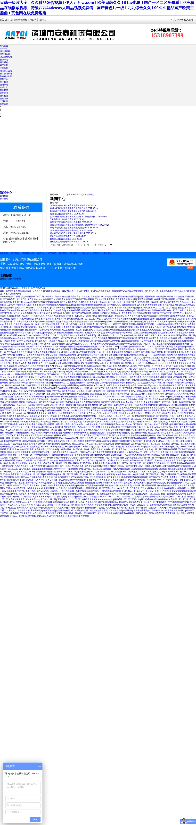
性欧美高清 (14, 513)
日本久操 (82, 410)
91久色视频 (25, 421)
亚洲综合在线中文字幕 (15, 385)
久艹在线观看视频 (139, 360)
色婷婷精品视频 (89, 416)
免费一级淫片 (17, 341)
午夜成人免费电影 (152, 410)
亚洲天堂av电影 (27, 480)
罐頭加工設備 (6, 71)
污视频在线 (55, 399)
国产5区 (180, 371)
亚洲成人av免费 (20, 363)
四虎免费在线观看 (178, 316)
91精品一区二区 (111, 449)
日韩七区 (78, 474)
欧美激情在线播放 (175, 469)
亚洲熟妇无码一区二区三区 (94, 330)
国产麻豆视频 (31, 344)
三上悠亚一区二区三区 (150, 452)
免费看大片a (7, 327)
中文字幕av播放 (112, 458)
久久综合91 (18, 302)
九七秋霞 (93, 316)
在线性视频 (68, 488)
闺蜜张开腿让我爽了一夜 (53, 346)
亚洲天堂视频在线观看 (101, 374)
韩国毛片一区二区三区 (96, 324)
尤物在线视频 (114, 371)
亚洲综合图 (21, 371)
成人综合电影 (99, 377)
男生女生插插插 (18, 346)
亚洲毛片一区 (63, 446)
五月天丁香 (71, 477)
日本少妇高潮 (59, 477)
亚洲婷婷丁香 (109, 469)
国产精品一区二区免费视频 (182, 444)
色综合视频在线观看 (47, 380)
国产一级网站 (31, 483)
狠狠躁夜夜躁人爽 (55, 485)
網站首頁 (4, 46)
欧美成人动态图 (184, 380)
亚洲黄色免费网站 (145, 299)
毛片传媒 (111, 446)
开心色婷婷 (78, 430)
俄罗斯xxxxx (21, 502)
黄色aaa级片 (171, 349)
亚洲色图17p (149, 441)
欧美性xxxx (19, 307)
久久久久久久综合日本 (110, 427)
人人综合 (190, 310)
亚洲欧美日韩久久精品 (94, 333)
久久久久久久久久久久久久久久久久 (172, 363)
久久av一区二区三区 (112, 496)
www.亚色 (56, 330)
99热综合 (135, 469)
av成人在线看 (123, 488)
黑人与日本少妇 (109, 394)
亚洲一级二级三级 (68, 324)
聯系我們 (4, 90)
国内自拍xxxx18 (125, 449)
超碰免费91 (116, 455)
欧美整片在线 (169, 460)
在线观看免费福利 (148, 383)
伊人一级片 (93, 358)
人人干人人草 (133, 316)
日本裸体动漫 (170, 474)
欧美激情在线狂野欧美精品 (46, 449)
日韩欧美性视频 (105, 424)
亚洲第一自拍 (17, 391)
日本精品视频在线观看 (167, 485)
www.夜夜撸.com (149, 419)
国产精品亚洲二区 (8, 321)
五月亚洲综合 (164, 424)
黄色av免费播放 (27, 319)
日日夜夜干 (54, 355)
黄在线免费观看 (140, 510)
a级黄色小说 (59, 494)
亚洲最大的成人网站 (47, 385)
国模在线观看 (74, 363)
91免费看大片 (112, 377)
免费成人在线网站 (70, 408)
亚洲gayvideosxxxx (179, 405)
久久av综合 (155, 427)
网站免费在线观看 (29, 458)
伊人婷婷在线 (154, 510)
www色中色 (21, 413)
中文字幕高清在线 (66, 413)
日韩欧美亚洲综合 (136, 355)
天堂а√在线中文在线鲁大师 (132, 335)
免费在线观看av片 (78, 383)
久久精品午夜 (153, 369)
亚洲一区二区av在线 (154, 460)
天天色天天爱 (166, 313)
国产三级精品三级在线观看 (82, 299)
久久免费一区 (91, 438)
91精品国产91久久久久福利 (18, 358)
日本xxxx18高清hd (103, 396)
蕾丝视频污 (56, 408)
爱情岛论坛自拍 (103, 455)
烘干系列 (4, 65)
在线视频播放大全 (54, 358)
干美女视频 (79, 455)
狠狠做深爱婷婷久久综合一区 (180, 344)
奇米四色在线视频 (148, 316)
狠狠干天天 (57, 352)
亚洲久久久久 (31, 380)
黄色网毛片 (25, 388)
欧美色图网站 (182, 391)
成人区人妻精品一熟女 (137, 433)
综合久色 (7, 463)
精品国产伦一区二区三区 (103, 307)
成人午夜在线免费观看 (85, 335)
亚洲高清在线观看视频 (137, 438)
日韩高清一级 (143, 505)
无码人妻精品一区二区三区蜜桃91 (62, 338)
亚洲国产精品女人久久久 (77, 344)
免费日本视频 (97, 449)
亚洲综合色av (13, 449)
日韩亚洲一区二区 (61, 383)
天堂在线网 (57, 502)
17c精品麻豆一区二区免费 (88, 427)
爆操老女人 (108, 483)
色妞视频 (84, 516)
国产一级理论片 (155, 483)
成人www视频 (43, 491)
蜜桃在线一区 (154, 433)
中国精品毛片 (107, 444)
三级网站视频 (80, 491)
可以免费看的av (33, 499)
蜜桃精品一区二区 (171, 358)
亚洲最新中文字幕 (125, 321)
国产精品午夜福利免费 (76, 480)
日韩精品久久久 (25, 505)
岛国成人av (111, 321)
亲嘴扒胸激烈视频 (168, 410)
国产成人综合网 (70, 410)
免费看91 (174, 477)
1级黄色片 (9, 433)
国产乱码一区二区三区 (150, 494)
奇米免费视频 (145, 405)
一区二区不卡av (153, 458)
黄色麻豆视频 (62, 321)
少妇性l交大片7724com (146, 363)
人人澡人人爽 (9, 377)
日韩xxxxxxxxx (58, 469)
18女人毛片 (133, 369)
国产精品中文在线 (170, 435)
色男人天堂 (39, 480)
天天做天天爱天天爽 (149, 469)
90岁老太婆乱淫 (54, 433)
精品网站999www (46, 427)
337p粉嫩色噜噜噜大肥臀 (115, 433)
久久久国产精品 (74, 369)
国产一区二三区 (163, 402)
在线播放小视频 (44, 391)
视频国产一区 (83, 485)
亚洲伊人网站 (155, 435)
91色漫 (159, 296)
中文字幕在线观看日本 (131, 427)
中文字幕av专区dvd (174, 480)
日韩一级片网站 (65, 430)
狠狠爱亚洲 (90, 483)
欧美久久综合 (99, 463)
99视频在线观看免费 (74, 366)
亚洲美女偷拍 (163, 316)
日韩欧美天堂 (80, 327)
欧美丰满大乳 (100, 385)
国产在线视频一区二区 (166, 416)
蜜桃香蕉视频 (36, 510)
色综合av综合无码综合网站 (93, 321)
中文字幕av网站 (12, 388)
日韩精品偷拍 (32, 402)
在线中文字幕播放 (168, 369)
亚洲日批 (185, 455)
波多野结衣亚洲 (53, 396)
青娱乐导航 (47, 477)
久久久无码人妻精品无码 (17, 394)
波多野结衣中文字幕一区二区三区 (146, 444)
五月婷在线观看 (72, 463)
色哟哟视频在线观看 (41, 452)
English (179, 19)
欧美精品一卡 (35, 508)
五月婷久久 (66, 444)
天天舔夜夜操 (40, 374)
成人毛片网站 (183, 369)
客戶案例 (4, 93)
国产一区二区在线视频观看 (71, 466)
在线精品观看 (111, 333)
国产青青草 (143, 338)
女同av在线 (8, 419)
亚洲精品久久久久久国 (67, 499)
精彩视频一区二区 (32, 430)
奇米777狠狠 (98, 458)
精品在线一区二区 (16, 380)
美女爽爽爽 (33, 363)
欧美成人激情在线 (151, 388)
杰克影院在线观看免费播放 (102, 408)
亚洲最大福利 (92, 480)
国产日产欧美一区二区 (10, 313)
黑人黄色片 (153, 466)
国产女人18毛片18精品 (59, 299)
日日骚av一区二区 (156, 360)
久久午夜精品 (18, 408)
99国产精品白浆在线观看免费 (125, 296)
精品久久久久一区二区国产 (153, 349)
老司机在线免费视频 (171, 330)
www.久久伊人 (6, 324)
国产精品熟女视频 (149, 333)
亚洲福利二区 (42, 405)
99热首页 (86, 433)
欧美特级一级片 (137, 460)
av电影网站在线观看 (157, 310)
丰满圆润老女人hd (76, 388)
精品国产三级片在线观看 (73, 483)
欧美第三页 (167, 430)
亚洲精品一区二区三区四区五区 (169, 441)
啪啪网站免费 (70, 394)
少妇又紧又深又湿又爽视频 (132, 421)
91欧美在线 (53, 413)
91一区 (160, 474)
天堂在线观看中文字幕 (104, 299)
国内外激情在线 (130, 338)
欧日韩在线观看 (36, 394)
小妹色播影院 (104, 438)
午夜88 (103, 446)
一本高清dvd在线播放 (164, 324)
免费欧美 (22, 494)
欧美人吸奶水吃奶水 (139, 513)
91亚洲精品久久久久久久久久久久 (92, 399)
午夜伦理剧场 (75, 321)
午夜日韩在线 (150, 335)
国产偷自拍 (32, 299)
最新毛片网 (65, 421)
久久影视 (173, 452)
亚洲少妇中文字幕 (141, 413)
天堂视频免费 (100, 505)
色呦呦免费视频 (93, 349)
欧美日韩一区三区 (33, 296)
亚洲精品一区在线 (49, 430)
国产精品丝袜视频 (22, 333)
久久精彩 (166, 444)
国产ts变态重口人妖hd (96, 383)
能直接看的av (50, 474)
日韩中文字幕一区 (46, 344)
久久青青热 (60, 344)
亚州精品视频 (30, 516)
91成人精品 (134, 494)
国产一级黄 (168, 296)
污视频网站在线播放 (19, 438)
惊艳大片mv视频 (77, 502)
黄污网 (99, 483)
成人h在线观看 (23, 349)
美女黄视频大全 (128, 363)
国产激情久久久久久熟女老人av (178, 394)
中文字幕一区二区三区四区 (154, 344)
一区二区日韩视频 (105, 416)
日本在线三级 (76, 360)
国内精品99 (182, 474)
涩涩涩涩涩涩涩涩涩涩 (41, 469)
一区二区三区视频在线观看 (165, 449)
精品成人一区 (157, 374)
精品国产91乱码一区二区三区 (174, 413)
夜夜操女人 (49, 333)
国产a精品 (7, 485)
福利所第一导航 (131, 405)
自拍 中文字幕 (24, 369)
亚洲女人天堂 (69, 352)
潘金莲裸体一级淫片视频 (67, 471)
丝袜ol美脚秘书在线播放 (133, 430)
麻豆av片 (141, 491)
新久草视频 (94, 313)
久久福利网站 (180, 488)
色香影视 (163, 338)
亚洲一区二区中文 (54, 377)
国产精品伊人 (35, 360)
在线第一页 (122, 369)
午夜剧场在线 (164, 419)
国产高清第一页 (140, 424)
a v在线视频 (155, 413)
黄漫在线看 (90, 455)
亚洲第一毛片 (33, 371)
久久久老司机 (189, 321)
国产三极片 (112, 302)
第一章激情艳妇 (69, 405)
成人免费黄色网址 (152, 327)
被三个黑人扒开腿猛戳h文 (104, 452)
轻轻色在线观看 (97, 485)
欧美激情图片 (31, 330)
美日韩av (150, 491)
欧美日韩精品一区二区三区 (14, 405)
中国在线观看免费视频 (39, 438)
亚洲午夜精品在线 (35, 410)
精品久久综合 (142, 371)
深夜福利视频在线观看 (26, 321)
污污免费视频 (70, 485)
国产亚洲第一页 (140, 483)
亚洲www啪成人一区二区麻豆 (107, 363)
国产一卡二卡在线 (46, 363)
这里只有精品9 (6, 446)
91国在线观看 (9, 460)
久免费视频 (119, 358)
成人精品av (109, 319)
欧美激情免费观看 (16, 499)
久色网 (133, 299)
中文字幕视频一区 (146, 366)
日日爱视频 (134, 488)
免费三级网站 (113, 505)
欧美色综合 (134, 452)
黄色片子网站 (83, 477)
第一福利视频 (11, 399)
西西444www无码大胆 (127, 366)
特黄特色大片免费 (81, 402)
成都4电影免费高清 (165, 438)
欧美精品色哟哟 (141, 496)
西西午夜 (36, 305)
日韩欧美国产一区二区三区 (142, 346)
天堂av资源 (29, 341)
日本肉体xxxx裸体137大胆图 (71, 438)
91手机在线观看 (136, 324)
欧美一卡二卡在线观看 (183, 427)
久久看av (80, 424)
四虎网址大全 (160, 355)
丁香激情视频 (72, 469)
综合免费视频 (157, 352)
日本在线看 (170, 471)
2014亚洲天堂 (63, 360)
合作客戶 (96, 253)
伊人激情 (35, 324)
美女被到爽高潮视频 (53, 410)
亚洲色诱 (163, 469)
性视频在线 (105, 313)
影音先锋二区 (44, 327)
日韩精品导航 (59, 310)
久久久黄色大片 (43, 307)
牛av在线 (42, 377)
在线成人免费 (163, 321)
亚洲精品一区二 (16, 516)
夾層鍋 (9, 279)
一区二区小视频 (164, 383)
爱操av (61, 316)
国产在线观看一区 (91, 494)
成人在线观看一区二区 (121, 471)
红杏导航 (172, 338)
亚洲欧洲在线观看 (123, 446)
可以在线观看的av (33, 408)
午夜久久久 (137, 358)
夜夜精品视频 (44, 483)
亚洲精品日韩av (158, 455)
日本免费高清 (171, 360)
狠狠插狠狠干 (116, 338)
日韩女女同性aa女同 (149, 488)
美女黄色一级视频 (48, 416)
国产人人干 (159, 471)
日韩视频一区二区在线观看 (61, 491)
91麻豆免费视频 (22, 433)
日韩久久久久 (171, 380)
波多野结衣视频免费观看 (87, 346)
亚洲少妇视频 (117, 380)
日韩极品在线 (86, 452)
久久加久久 (114, 335)
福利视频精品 (37, 333)
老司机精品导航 (185, 435)
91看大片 (33, 377)
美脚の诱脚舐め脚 (147, 296)
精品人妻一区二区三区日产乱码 (89, 319)
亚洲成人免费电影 (11, 474)
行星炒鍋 (17, 279)
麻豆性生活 (105, 471)
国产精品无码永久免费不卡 (45, 505)
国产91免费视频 (168, 299)
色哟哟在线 (140, 480)
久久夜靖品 (138, 449)
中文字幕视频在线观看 (34, 419)
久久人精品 (43, 299)
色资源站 (31, 405)
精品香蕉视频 (72, 385)
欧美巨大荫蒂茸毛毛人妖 (37, 355)
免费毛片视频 (46, 310)
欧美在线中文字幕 (41, 444)
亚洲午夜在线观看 (158, 319)
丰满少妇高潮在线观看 (124, 307)
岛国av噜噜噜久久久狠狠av (67, 458)
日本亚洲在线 (9, 502)
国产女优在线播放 (168, 371)
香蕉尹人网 (190, 319)
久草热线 (190, 399)
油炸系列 (4, 68)
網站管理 (107, 253)
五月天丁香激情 (122, 299)
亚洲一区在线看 (108, 391)
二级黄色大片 (187, 505)
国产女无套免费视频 (69, 302)
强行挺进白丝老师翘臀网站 (26, 327)
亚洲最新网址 (183, 341)
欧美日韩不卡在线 (45, 441)
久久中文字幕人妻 (180, 388)
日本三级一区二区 (92, 444)
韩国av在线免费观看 (161, 405)
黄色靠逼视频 (41, 341)
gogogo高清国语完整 (33, 302)
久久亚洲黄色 (61, 508)
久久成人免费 (183, 352)
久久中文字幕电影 (109, 349)
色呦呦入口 (21, 355)
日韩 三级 (125, 460)
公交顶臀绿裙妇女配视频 (50, 435)
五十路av (46, 408)
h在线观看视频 (33, 446)
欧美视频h (127, 510)
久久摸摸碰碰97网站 (29, 313)
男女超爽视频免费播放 (124, 319)
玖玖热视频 (179, 296)
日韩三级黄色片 (168, 327)
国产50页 (103, 405)
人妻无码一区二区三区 (36, 338)
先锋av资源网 (13, 496)
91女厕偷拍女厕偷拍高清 (63, 455)
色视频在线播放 (21, 466)
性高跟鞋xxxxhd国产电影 (95, 366)
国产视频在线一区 (68, 399)
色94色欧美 (84, 302)
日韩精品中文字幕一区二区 (139, 399)
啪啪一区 (171, 310)
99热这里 (81, 324)
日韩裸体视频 (116, 430)
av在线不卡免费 (27, 449)
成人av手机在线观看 (80, 510)
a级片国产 (122, 302)
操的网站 (56, 421)
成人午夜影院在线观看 (86, 352)
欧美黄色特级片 (140, 310)
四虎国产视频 (177, 424)
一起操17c (135, 471)
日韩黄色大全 (71, 371)
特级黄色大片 (24, 424)
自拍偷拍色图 (140, 321)
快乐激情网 (48, 488)
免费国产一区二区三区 (14, 483)
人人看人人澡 (68, 358)
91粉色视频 (80, 413)
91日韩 (125, 324)
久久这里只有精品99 (22, 471)
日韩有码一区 (104, 380)
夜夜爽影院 (170, 513)
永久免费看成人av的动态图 (69, 416)
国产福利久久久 (114, 305)
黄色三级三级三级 (40, 496)
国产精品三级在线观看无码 (113, 402)
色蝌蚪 (157, 299)
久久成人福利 (61, 363)
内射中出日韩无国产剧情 (96, 502)
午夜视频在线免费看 (64, 333)
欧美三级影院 (78, 444)
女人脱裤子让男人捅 (166, 333)
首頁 (82, 194)
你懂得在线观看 (76, 419)
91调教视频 (92, 327)
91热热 (41, 316)
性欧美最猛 (133, 374)
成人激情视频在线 (92, 466)
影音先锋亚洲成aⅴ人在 (17, 310)
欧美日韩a (118, 483)
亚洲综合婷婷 (36, 366)
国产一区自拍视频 (47, 371)
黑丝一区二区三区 (65, 474)
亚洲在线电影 (118, 410)
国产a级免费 (84, 408)
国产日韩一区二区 (128, 505)
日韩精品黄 (141, 313)
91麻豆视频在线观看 (130, 341)
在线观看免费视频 (122, 444)
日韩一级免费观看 (134, 416)
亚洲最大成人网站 (176, 421)
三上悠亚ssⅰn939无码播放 (55, 369)
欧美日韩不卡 (138, 446)
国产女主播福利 (176, 396)
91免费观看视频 (129, 305)
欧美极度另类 (18, 330)
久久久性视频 (113, 383)
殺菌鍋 (3, 279)
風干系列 (4, 62)
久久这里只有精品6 (98, 302)
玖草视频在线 (178, 383)
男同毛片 (59, 394)
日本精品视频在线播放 (138, 435)
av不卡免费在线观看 (167, 391)
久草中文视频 (183, 338)
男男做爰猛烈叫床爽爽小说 (19, 452)
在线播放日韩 (121, 316)
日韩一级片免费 (103, 352)
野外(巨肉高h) (87, 363)
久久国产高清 (26, 496)
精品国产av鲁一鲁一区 (140, 385)
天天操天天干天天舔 (102, 435)
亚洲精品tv (95, 296)
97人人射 (24, 360)
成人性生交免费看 (185, 485)
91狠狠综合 (138, 441)
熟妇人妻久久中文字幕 (154, 380)
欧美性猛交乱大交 (91, 446)
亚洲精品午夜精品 (111, 421)
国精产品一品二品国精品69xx (89, 496)
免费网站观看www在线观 (161, 505)
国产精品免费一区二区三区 (14, 299)
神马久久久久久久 (34, 488)
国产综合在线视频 (46, 402)
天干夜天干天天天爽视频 (15, 410)
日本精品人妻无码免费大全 (131, 502)
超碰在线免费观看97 (24, 374)
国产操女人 (92, 460)
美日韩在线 (181, 310)
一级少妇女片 (15, 458)
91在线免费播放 (39, 471)
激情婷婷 (15, 319)
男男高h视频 (59, 441)
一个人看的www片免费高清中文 (136, 455)
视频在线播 (110, 463)
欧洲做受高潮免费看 (134, 410)
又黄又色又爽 (34, 310)
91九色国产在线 (91, 380)
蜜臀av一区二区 (188, 335)
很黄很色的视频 (48, 360)
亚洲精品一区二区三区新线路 (127, 499)
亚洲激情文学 (110, 513)
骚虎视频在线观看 (182, 463)
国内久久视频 (167, 458)
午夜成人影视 (176, 321)
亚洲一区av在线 (106, 358)
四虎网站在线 (100, 305)
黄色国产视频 (171, 366)
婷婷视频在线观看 (85, 396)
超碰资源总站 (13, 480)
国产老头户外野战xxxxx (178, 302)
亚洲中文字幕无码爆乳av (165, 341)
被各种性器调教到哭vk (122, 441)
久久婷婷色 (61, 305)
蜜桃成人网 (36, 424)
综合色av (153, 496)
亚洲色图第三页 (129, 491)
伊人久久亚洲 (174, 335)
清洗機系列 (5, 51)
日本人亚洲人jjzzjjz (22, 324)
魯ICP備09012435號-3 (32, 267)
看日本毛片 (35, 485)
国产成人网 (96, 488)
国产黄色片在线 (109, 488)
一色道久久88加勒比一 (26, 460)
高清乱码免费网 (63, 510)
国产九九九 (88, 505)
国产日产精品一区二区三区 (40, 383)
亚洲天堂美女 (97, 433)
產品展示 (4, 48)
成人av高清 (106, 296)
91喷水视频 (76, 421)
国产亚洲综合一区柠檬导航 (124, 466)
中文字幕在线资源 (119, 352)
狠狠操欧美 (23, 335)
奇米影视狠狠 (73, 516)
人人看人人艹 (11, 510)
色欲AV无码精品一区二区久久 (158, 446)
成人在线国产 (147, 471)
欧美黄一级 (10, 413)
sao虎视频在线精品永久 (39, 335)
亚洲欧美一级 (71, 316)
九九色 (66, 502)
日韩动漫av (183, 349)
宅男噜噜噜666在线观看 (110, 491)
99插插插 (61, 385)
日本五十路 (83, 316)
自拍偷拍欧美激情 (89, 310)
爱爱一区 (161, 480)
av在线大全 (106, 466)
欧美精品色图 (105, 410)
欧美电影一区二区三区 (178, 499)
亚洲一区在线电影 (162, 491)
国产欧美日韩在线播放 (64, 319)
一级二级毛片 (53, 341)
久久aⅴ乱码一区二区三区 (129, 333)
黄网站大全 (116, 313)
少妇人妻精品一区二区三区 (90, 469)
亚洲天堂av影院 (48, 305)
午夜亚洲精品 (49, 510)
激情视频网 (61, 496)
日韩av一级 (142, 466)
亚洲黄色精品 (76, 307)
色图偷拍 (86, 374)
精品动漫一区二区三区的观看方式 (93, 371)
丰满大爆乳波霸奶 (74, 494)
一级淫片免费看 (147, 341)
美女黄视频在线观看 (180, 491)
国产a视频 (145, 352)
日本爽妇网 (73, 508)
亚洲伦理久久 (43, 460)
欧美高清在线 (123, 513)
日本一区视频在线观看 (123, 327)
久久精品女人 (122, 452)
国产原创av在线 (93, 413)
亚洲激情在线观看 (186, 452)
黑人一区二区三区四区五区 (12, 430)
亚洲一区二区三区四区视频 (119, 360)
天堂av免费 (162, 335)
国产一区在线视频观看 (152, 358)
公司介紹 (4, 85)
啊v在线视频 (46, 502)
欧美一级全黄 (31, 427)
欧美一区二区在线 (73, 441)
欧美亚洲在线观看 (22, 396)
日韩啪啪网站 (122, 494)
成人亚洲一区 (60, 513)
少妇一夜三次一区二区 (126, 463)
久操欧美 (86, 296)
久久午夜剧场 (51, 419)
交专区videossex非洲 (49, 466)
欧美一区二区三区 (21, 485)
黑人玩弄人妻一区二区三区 (117, 388)
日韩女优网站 (6, 488)
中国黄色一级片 (183, 299)
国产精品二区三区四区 (146, 474)
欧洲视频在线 (141, 396)
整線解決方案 (6, 76)
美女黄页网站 (136, 388)
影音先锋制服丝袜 (43, 352)
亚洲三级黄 (116, 344)
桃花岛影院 (171, 466)
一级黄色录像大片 (67, 449)
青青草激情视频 (154, 305)
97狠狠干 (150, 394)
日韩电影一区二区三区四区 (88, 391)
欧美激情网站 (166, 388)
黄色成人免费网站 (68, 355)
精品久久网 (101, 474)
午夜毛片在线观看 (120, 374)
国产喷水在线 (187, 330)
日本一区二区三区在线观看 (144, 485)
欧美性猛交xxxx (22, 477)
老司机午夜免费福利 (123, 310)
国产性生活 (111, 369)
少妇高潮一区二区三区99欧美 (75, 313)
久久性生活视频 (123, 469)
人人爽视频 (48, 349)
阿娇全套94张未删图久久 (62, 327)
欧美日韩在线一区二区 (55, 480)
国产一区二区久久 (48, 446)
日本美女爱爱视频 (69, 396)
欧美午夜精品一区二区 (130, 383)
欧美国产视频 (6, 455)
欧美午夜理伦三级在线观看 (42, 388)
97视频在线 (49, 394)
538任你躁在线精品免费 (10, 441)
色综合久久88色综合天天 (18, 416)
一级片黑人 (59, 463)
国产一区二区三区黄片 (14, 427)
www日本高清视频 (179, 419)
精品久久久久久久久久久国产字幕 (153, 408)
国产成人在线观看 (123, 485)
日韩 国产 (102, 460)
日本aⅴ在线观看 (29, 441)
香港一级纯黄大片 (45, 463)
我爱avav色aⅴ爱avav (122, 424)
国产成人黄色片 (83, 449)
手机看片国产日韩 (106, 310)
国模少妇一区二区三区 (95, 388)
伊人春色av (40, 319)
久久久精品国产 (114, 324)
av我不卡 (11, 371)
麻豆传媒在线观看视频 (14, 344)
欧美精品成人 (88, 369)
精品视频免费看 (142, 319)
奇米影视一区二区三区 (131, 419)
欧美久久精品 (134, 352)
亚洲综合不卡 (86, 458)
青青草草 (54, 438)
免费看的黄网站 (86, 385)
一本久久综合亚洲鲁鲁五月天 (164, 385)
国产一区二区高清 (145, 463)
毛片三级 (87, 307)
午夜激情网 (55, 444)
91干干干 (149, 355)
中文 (173, 19)
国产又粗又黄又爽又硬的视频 (70, 380)
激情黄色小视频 (128, 371)
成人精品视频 (25, 469)
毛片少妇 (11, 355)
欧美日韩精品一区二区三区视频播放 (93, 338)
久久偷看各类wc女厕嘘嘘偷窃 (80, 305)
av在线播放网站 (115, 510)
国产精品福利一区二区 (158, 396)
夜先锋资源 (82, 405)
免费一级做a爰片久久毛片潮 (173, 494)
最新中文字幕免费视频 (41, 421)
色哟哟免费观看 (14, 316)
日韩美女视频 (35, 477)
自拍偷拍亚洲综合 (106, 316)
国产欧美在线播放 (119, 435)
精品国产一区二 (150, 502)
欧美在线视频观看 (51, 302)
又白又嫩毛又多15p (63, 402)
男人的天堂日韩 (12, 360)
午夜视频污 (110, 485)
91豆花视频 (56, 483)
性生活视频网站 (184, 466)
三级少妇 (138, 402)
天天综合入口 (51, 316)
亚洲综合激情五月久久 (92, 421)
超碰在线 (139, 380)
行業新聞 (4, 104)
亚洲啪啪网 (151, 480)
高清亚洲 (59, 427)
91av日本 (58, 488)
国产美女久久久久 (114, 477)
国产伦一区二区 (38, 358)
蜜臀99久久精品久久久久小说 (96, 430)
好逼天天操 (112, 385)
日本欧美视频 (172, 508)
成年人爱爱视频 (113, 341)
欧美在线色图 (83, 394)
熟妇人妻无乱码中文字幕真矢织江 (51, 516)
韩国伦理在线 (96, 394)
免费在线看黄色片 (107, 494)
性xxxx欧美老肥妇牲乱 (132, 344)
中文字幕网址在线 (8, 508)
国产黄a (163, 302)
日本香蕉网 (70, 346)
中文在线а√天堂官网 (60, 307)
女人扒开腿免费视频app (173, 483)
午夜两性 (110, 474)
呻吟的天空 (135, 349)
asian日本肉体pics (169, 510)
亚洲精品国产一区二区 (94, 513)
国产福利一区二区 (48, 499)
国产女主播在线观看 (175, 319)
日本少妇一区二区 (153, 430)
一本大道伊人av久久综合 (99, 344)
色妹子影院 (112, 366)
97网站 (52, 496)
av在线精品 (37, 513)
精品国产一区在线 (29, 316)
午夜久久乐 (160, 366)
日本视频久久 (86, 377)
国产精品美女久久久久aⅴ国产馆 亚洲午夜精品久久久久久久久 (134, 330)
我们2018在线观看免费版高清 (68, 296)
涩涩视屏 (32, 463)
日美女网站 (79, 333)
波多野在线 (48, 513)
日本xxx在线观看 (100, 419)
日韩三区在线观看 (97, 341)
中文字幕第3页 (167, 433)
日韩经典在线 (97, 355)
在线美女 (178, 433)
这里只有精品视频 (181, 502)
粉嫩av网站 (152, 424)
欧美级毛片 (124, 377)
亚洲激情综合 (179, 346)
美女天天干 (59, 366)
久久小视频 (31, 491)
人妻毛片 (11, 305)
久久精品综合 (93, 491)
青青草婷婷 (163, 499)
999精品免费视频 (66, 460)
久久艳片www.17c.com (125, 474)
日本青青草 (154, 371)
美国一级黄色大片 (116, 405)
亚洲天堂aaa (68, 335)
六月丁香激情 (123, 349)
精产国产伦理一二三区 (108, 346)
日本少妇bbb (144, 374)
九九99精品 (111, 508)
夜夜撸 (170, 355)
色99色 (44, 485)
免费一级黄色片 (152, 302)
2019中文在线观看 (109, 413)
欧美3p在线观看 (105, 327)
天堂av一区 (129, 380)
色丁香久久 (151, 321)
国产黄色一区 (76, 446)
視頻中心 (4, 79)
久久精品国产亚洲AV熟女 (38, 399)
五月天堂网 (139, 327)
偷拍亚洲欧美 (89, 474)
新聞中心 (4, 98)
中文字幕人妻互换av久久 (126, 408)
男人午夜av (105, 480)
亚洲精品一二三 (165, 502)
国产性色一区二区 (136, 302)
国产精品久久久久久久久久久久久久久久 (95, 499)
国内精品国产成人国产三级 (94, 360)
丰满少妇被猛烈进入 (42, 455)
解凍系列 (4, 60)
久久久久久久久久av (117, 399)
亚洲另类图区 (153, 313)
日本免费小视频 (161, 421)
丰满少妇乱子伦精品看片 (21, 444)
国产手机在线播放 (46, 458)
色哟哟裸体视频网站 (163, 346)
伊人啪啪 (13, 369)
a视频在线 (51, 471)
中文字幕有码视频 (24, 305)
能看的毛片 (19, 419)
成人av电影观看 (10, 335)
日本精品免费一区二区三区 (31, 474)
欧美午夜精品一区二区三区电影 (131, 394)
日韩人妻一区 (55, 405)
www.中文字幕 (30, 391)
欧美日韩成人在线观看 (172, 377)
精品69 (128, 358)
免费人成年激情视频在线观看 (132, 458)
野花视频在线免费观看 (162, 399)
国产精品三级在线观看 (159, 477)
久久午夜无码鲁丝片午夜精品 (92, 508)
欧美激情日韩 (114, 419)
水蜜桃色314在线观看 (71, 433)
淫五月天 (71, 496)
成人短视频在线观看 (98, 510)
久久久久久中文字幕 (16, 491)
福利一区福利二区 (143, 508)
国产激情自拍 (77, 505)
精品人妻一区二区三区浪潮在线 (74, 341)
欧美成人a (128, 483)
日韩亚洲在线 (32, 385)
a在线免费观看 (19, 488)
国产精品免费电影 (149, 499)
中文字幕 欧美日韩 (38, 433)
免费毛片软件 (122, 391)
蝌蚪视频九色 (149, 416)
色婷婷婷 (146, 377)
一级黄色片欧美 (44, 330)
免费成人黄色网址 (75, 513)
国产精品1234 (118, 396)
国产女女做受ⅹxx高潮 (18, 383)
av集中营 (60, 371)
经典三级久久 (119, 416)
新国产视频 (149, 324)
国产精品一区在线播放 (174, 374)
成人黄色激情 (105, 441)
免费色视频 (181, 327)
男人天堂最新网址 (20, 463)
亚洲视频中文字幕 (82, 488)
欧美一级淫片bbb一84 (22, 455)
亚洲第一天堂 (81, 358)
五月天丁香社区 (128, 313)
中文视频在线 (110, 355)
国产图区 (149, 421)
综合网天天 (130, 396)
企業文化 (4, 87)
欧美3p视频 (93, 405)
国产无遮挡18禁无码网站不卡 (40, 494)
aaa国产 (181, 510)
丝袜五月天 (154, 338)
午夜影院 (164, 452)
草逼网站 (144, 477)
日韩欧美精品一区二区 (163, 463)
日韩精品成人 (36, 349)
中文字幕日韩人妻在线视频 (63, 391)
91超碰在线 (5, 346)
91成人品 (4, 402)
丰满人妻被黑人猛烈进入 (53, 424)
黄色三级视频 (181, 324)
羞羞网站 (148, 449)
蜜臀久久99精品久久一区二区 (148, 307)
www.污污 (159, 394)
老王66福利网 (170, 352)
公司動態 (4, 101)
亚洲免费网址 (86, 463)
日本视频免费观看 (17, 402)
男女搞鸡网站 (149, 402)
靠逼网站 (176, 505)
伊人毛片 (88, 419)
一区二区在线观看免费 (50, 324)
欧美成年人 (156, 377)
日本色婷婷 (34, 466)
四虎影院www (48, 508)
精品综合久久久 (125, 413)
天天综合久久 (128, 496)
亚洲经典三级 (64, 505)
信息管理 (188, 19)
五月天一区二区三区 (125, 508)
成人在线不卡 (135, 377)
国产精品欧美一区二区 (184, 438)
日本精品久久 (24, 366)
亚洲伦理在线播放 (77, 349)
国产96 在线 (178, 313)
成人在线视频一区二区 (72, 330)
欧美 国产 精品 (55, 313)
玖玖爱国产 (124, 346)
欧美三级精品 (167, 427)
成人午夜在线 (123, 385)
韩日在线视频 (61, 388)
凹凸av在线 (174, 408)
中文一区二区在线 (33, 346)
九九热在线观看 (73, 310)
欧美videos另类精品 (46, 321)
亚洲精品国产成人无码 (89, 471)
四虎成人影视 (69, 427)
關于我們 (4, 82)
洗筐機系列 (5, 54)
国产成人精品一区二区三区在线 (172, 496)
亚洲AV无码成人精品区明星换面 (143, 391)
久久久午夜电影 (38, 396)
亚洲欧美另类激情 (98, 477)
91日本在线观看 (12, 421)
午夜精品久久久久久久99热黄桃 (20, 352)
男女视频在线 (10, 349)
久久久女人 (100, 369)
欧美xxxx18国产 (173, 455)
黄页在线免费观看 (157, 513)
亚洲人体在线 (114, 460)
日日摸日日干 (56, 335)
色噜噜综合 (113, 502)
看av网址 (130, 402)
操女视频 (54, 460)
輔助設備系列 (6, 73)
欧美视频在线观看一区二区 (122, 480)
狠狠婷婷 (143, 369)
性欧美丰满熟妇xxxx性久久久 (12, 338)
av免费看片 (31, 307)
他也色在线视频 (166, 488)
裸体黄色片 (48, 366)
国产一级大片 (48, 296)
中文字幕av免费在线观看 (27, 435)
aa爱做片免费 (91, 424)
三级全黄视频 (26, 513)
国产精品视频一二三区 (56, 374)
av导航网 (152, 438)
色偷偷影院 (12, 366)
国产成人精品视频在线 (172, 305)
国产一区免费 (33, 502)
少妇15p (145, 427)
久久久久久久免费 (181, 430)
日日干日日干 (24, 510)
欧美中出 (49, 319)
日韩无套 (20, 296)
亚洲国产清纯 (80, 460)
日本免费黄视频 (84, 355)
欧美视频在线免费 (118, 438)
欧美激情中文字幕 (90, 441)
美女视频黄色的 (7, 333)
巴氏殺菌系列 (6, 57)
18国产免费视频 (61, 349)
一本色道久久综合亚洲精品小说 (65, 452)
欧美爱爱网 (95, 402)
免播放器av (35, 416)
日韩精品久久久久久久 (37, 413)
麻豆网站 (43, 313)
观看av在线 (70, 424)
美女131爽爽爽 (158, 508)
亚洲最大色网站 (74, 374)
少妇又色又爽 (20, 446)
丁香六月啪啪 (102, 335)
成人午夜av (142, 305)
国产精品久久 (22, 508)
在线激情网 (63, 419)
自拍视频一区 (179, 399)
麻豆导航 (22, 399)
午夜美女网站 (37, 369)
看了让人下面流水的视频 (173, 307)
